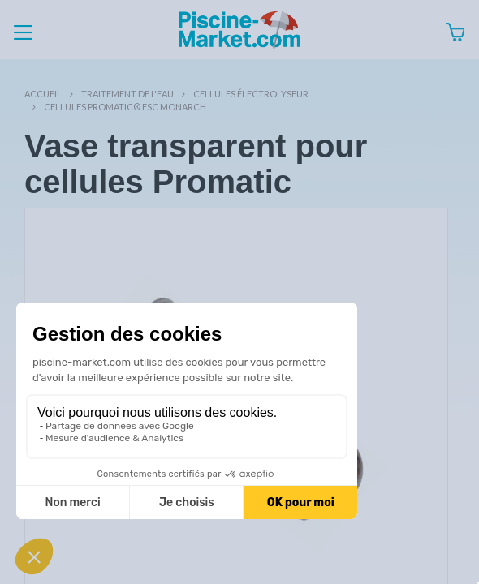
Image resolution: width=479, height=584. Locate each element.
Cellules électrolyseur (251, 93)
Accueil (43, 93)
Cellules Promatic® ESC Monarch (125, 106)
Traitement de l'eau (127, 93)
